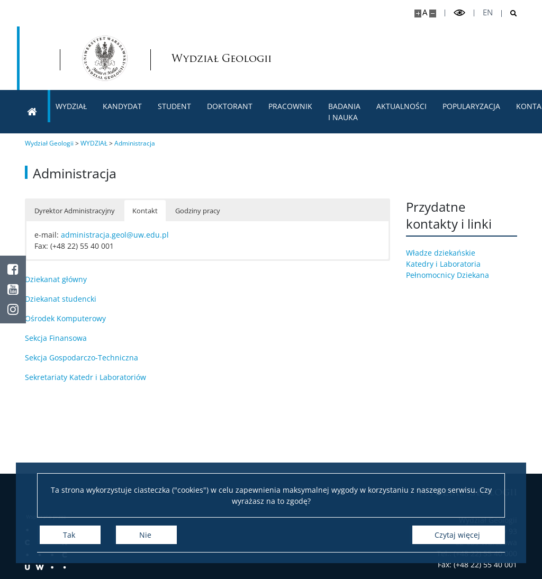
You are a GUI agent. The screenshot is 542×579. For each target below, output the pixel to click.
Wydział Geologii (198, 58)
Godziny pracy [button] (197, 210)
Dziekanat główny (56, 279)
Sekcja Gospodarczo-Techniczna (81, 357)
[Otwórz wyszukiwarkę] (509, 13)
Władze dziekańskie (448, 253)
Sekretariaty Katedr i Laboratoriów (85, 377)
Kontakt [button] (145, 210)
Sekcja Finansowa (56, 338)
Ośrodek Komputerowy (65, 318)
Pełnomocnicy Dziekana (454, 275)
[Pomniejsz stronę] (432, 13)
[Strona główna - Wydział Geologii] (105, 58)
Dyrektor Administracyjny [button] (74, 210)
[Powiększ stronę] (417, 13)
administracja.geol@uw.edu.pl (115, 235)
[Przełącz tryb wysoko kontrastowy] (459, 13)
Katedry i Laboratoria (450, 264)
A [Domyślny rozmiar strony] (424, 12)
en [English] (488, 12)
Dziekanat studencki (60, 299)
